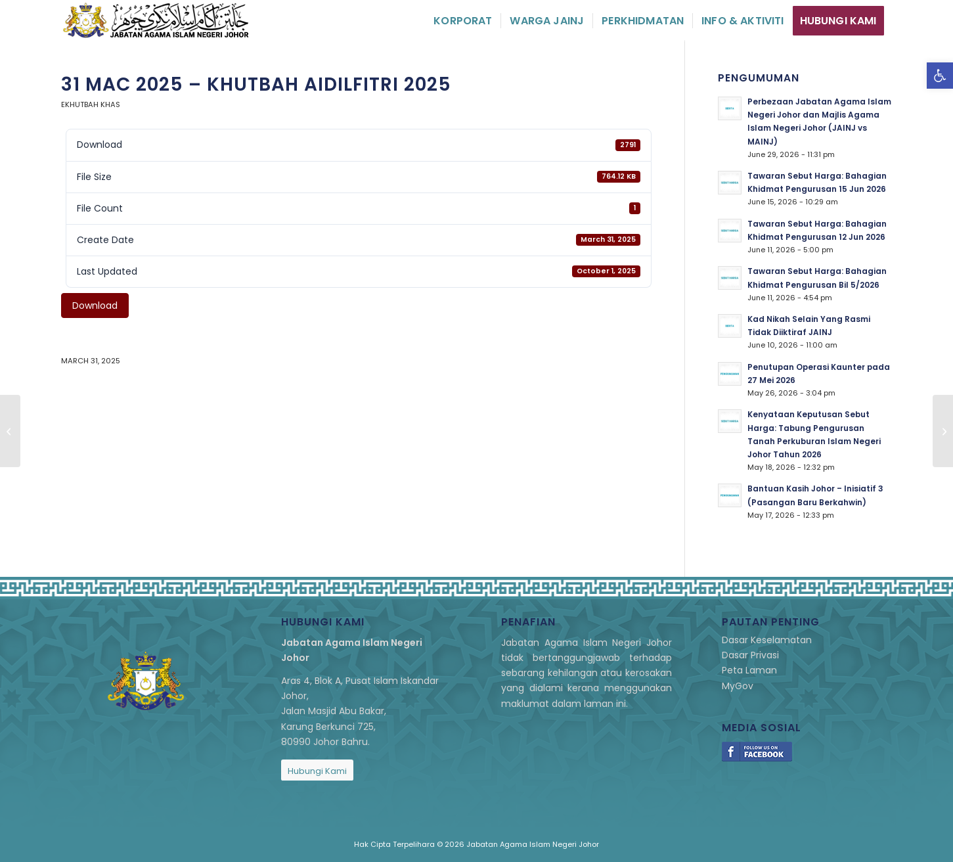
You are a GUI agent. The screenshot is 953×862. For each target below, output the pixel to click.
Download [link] (95, 305)
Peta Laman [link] (749, 670)
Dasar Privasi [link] (750, 655)
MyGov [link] (737, 685)
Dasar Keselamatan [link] (767, 639)
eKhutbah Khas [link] (90, 104)
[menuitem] (462, 20)
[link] (940, 75)
